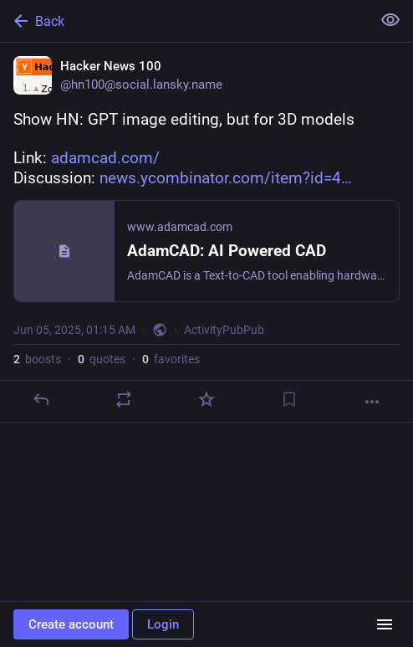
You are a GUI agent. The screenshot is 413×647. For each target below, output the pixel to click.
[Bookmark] (289, 399)
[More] (372, 402)
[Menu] (385, 624)
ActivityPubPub (224, 329)
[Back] (184, 21)
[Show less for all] (390, 20)
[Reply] (41, 399)
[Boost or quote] (124, 399)
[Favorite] (206, 399)
